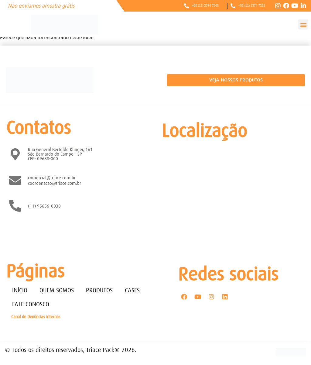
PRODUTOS (99, 290)
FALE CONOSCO (30, 304)
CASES (132, 290)
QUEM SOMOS (56, 290)
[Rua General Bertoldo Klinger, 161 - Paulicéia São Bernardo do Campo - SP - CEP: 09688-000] (232, 196)
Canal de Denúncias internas (35, 316)
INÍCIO (19, 290)
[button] (303, 24)
